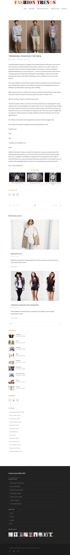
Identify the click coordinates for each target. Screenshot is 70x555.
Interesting (18, 367)
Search (64, 9)
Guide (17, 341)
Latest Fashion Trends (15, 445)
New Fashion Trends (14, 441)
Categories (32, 8)
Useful (17, 380)
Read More (14, 267)
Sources (18, 386)
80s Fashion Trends (14, 428)
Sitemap (12, 520)
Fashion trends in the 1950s (16, 490)
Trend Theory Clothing (15, 493)
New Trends (13, 435)
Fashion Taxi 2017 (55, 8)
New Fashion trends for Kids (17, 483)
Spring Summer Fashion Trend (17, 412)
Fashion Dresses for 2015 (16, 497)
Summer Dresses (14, 431)
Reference (18, 347)
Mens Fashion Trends (25, 59)
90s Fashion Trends (14, 438)
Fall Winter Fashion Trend (16, 451)
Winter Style (16, 254)
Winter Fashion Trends (15, 415)
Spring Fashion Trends (15, 448)
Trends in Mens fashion (15, 503)
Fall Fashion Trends (14, 425)
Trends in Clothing (14, 500)
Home (25, 8)
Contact (12, 516)
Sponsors (18, 360)
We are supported (20, 373)
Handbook (18, 334)
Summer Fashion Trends (15, 422)
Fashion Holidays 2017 (43, 8)
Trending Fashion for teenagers (25, 305)
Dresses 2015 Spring (15, 486)
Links (17, 354)
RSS (11, 523)
